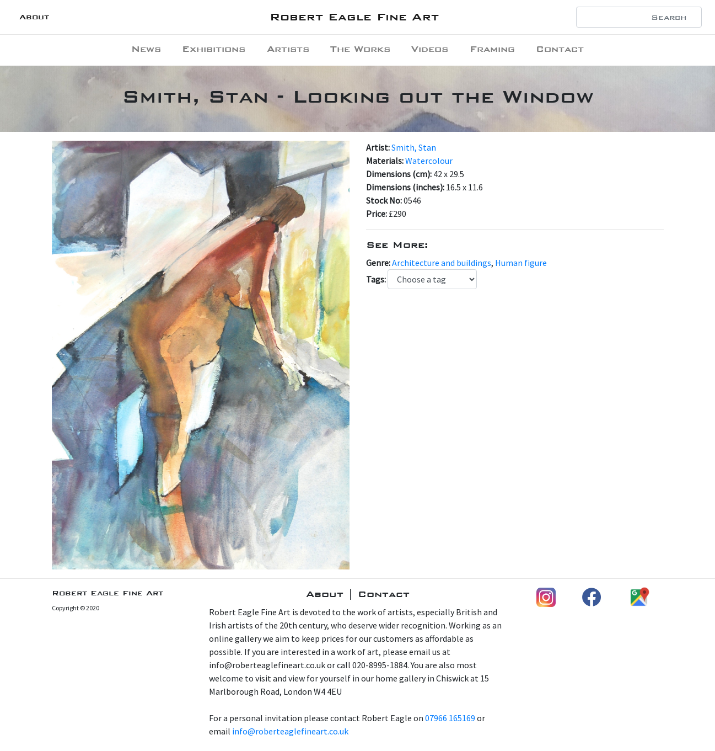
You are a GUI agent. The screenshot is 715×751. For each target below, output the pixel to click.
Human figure (521, 262)
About (34, 17)
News (146, 49)
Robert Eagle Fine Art (354, 17)
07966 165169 (450, 717)
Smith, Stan (413, 147)
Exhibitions (213, 49)
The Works (360, 49)
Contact (560, 49)
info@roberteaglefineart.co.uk (290, 731)
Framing (492, 49)
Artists (288, 49)
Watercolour (429, 160)
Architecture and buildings (441, 262)
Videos (429, 49)
